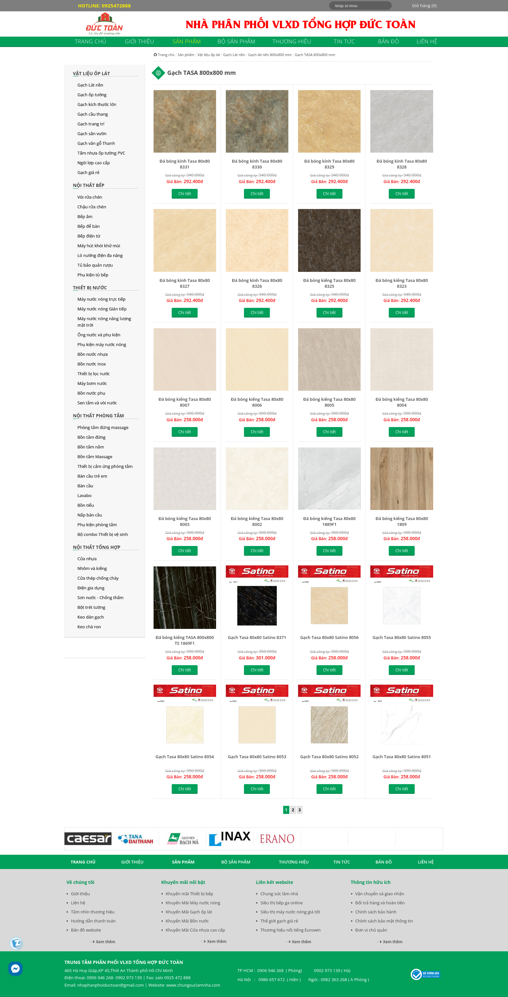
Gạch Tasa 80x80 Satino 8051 (402, 756)
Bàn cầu (85, 486)
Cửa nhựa (87, 559)
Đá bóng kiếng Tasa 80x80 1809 (401, 521)
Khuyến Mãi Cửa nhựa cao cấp (195, 930)
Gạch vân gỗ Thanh (96, 143)
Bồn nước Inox (91, 364)
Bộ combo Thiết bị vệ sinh (102, 534)
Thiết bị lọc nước (93, 374)
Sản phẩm (186, 54)
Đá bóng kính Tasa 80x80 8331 (185, 164)
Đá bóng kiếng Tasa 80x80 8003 (184, 521)
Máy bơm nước (92, 383)
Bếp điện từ (88, 236)
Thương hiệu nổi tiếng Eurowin (290, 930)
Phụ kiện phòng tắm (97, 524)
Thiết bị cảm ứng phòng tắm (105, 466)
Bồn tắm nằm (90, 447)
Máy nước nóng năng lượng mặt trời (104, 322)
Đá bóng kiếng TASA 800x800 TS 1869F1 (185, 640)
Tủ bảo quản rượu (95, 265)
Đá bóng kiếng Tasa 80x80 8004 (401, 402)
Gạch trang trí (90, 124)
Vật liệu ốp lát (91, 73)
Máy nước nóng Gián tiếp (102, 309)
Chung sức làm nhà (279, 894)
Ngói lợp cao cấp (93, 163)
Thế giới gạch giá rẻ (279, 921)
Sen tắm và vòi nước (97, 403)
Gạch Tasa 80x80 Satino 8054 (185, 756)
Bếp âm (84, 216)
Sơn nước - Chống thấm (100, 597)
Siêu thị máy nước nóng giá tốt (290, 912)
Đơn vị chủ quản (371, 930)
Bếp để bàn (88, 226)
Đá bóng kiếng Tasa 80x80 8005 (329, 402)
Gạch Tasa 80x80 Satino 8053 (257, 756)
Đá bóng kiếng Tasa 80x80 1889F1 (329, 521)
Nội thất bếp (88, 185)
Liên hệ (78, 903)
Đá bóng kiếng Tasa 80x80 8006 (257, 402)
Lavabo (84, 495)
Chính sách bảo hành (376, 912)
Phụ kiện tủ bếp (92, 275)
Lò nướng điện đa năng (100, 255)
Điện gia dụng (90, 588)
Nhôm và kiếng (92, 568)
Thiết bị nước (90, 287)
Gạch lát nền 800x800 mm (270, 54)
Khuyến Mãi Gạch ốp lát (189, 912)
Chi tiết (184, 193)
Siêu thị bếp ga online (281, 903)
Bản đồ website (86, 930)
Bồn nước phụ (91, 393)
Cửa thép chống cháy (98, 578)
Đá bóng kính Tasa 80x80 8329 (329, 164)
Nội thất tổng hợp (96, 547)
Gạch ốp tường (92, 95)
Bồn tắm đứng (91, 437)
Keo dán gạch (90, 617)
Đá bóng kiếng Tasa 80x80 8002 (257, 521)
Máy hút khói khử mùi (98, 246)
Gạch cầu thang (92, 114)
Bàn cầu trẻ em (92, 476)
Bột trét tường (91, 607)
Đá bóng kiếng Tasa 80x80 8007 (184, 402)
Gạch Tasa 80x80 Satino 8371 (257, 637)
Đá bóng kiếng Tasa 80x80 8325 (329, 283)
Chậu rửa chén (91, 207)
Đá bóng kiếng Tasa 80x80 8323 (401, 283)
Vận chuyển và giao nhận (379, 894)
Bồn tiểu (85, 505)
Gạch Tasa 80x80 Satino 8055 (402, 637)
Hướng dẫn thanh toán (93, 921)
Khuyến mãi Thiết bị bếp (190, 894)
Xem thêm (105, 942)
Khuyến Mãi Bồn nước (187, 921)
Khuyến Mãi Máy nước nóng (193, 903)
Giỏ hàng (424, 5)
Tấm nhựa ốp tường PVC (101, 153)
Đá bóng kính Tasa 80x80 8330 (257, 164)
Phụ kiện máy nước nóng (101, 344)
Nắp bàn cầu (89, 515)
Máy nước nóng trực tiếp (101, 299)
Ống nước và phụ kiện (98, 335)
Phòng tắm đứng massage (103, 427)
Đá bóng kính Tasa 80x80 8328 (401, 164)
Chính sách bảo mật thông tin (384, 921)
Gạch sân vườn (92, 133)
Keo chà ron (89, 627)
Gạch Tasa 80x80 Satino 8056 (329, 637)
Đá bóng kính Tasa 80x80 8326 (257, 283)
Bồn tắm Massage (94, 456)
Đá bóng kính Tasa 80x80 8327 (185, 283)
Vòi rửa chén (89, 197)
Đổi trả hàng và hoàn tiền (380, 903)
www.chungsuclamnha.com (193, 985)
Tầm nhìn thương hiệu (92, 912)
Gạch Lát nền (90, 85)
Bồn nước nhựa (92, 354)
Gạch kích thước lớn (96, 104)
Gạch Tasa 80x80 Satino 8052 (329, 756)
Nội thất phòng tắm (98, 415)
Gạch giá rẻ (88, 172)
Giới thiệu (80, 894)
